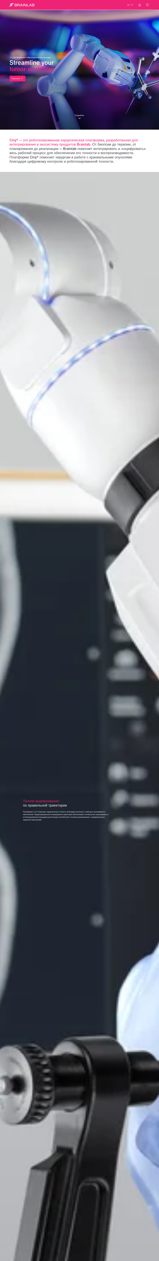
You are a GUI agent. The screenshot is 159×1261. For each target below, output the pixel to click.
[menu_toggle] (147, 5)
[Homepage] (21, 5)
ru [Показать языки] (130, 5)
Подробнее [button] (79, 116)
